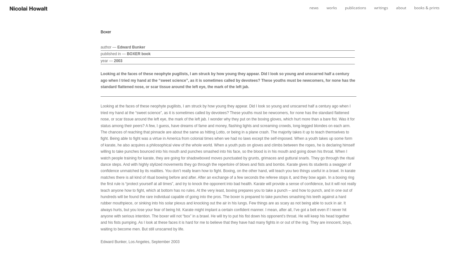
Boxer (106, 31)
